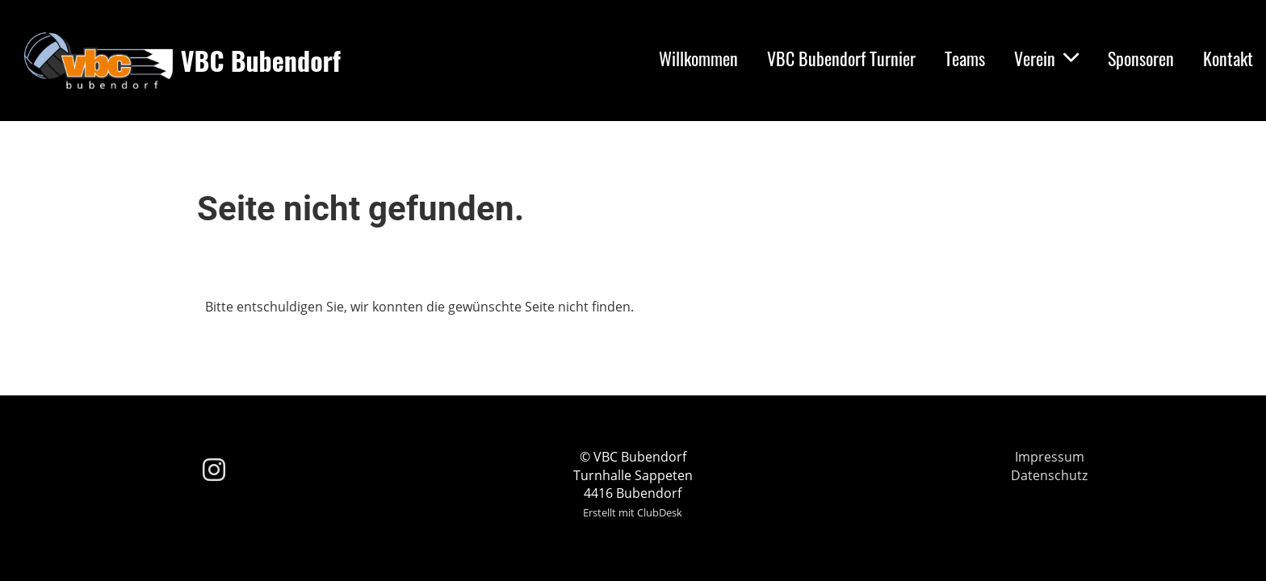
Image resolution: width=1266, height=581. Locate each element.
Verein (1046, 58)
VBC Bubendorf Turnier (841, 58)
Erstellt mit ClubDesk (632, 512)
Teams (965, 58)
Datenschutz (1049, 475)
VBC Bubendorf (261, 61)
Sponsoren (1141, 58)
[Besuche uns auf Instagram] (214, 469)
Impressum (1049, 457)
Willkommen (698, 58)
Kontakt (1228, 58)
